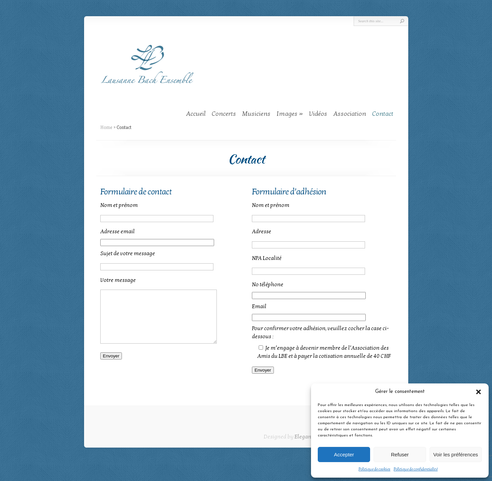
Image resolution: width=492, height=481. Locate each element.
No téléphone (267, 284)
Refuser (400, 454)
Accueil (196, 113)
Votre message (118, 280)
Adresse (261, 231)
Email (259, 306)
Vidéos (318, 113)
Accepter (344, 454)
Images (287, 113)
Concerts (224, 113)
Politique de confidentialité (416, 469)
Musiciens (256, 113)
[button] (478, 392)
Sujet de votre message (127, 253)
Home (106, 127)
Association (349, 113)
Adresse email (117, 231)
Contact (382, 113)
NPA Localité (266, 258)
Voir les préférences (455, 454)
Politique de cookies (374, 469)
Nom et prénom (119, 205)
